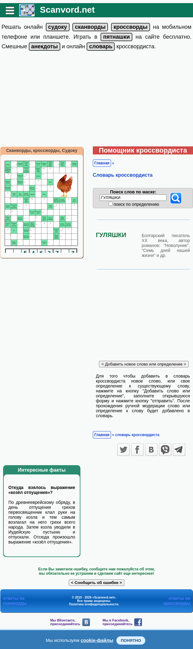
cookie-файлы (97, 640)
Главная (101, 163)
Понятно (131, 640)
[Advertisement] (96, 100)
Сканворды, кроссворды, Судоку (41, 150)
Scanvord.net (67, 10)
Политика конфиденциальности (93, 604)
